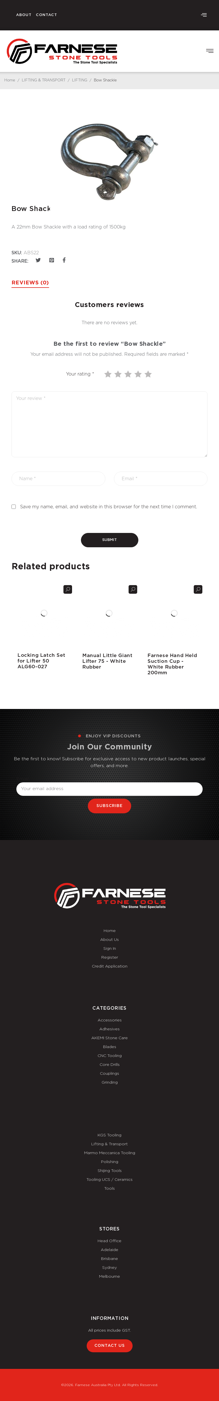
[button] (210, 51)
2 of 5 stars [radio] (118, 374)
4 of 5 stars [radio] (138, 374)
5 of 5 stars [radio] (148, 374)
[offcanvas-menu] (204, 15)
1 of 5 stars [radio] (108, 374)
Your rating (80, 374)
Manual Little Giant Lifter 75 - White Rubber (107, 661)
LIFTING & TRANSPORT (43, 80)
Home (9, 80)
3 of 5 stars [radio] (128, 374)
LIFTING (79, 80)
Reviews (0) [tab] (30, 283)
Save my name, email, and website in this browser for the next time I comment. (108, 507)
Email (22, 779)
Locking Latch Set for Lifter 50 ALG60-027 (41, 661)
